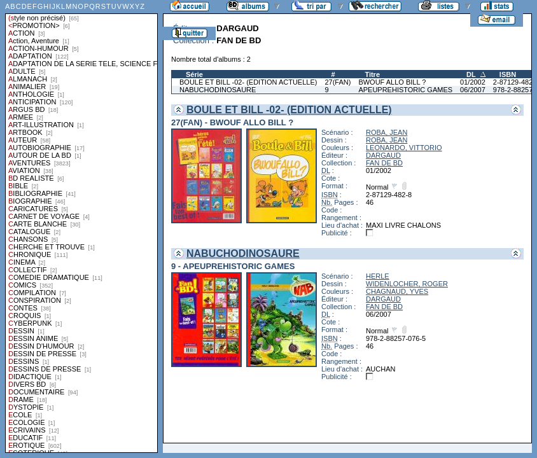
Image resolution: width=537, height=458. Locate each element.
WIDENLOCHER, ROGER (407, 284)
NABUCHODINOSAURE (217, 90)
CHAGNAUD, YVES (397, 291)
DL (471, 74)
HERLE (377, 276)
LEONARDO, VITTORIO (404, 147)
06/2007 (472, 90)
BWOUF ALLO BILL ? (392, 82)
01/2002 (472, 82)
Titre (372, 74)
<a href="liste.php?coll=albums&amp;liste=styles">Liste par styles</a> (81, 226)
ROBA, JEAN (386, 132)
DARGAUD (383, 155)
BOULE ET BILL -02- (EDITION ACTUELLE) (248, 82)
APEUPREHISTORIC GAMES (405, 90)
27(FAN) (337, 82)
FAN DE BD (384, 163)
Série (194, 74)
